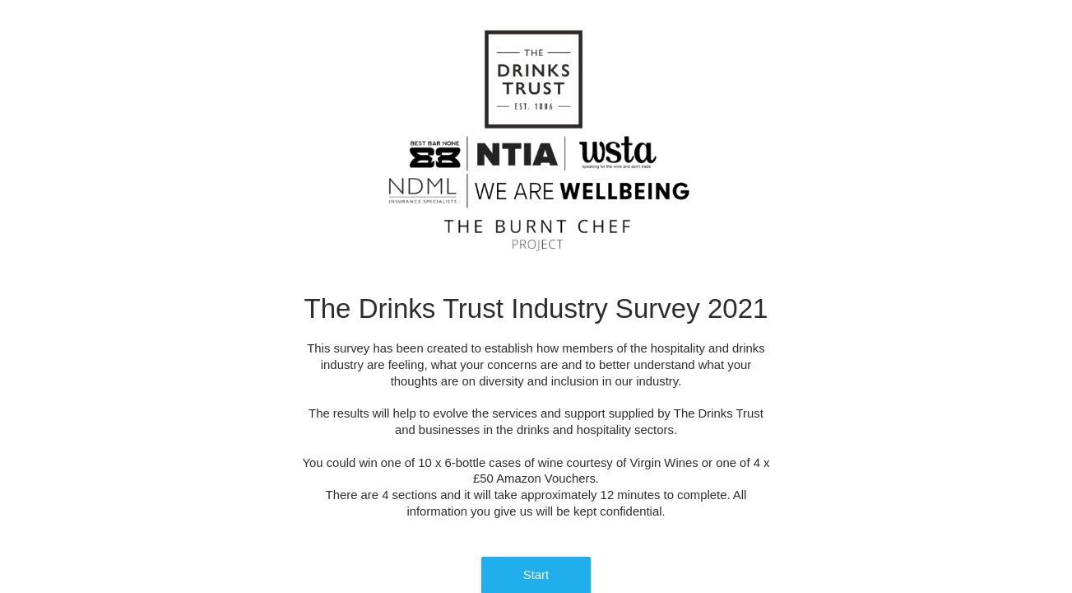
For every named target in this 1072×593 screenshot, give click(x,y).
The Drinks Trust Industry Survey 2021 (536, 308)
